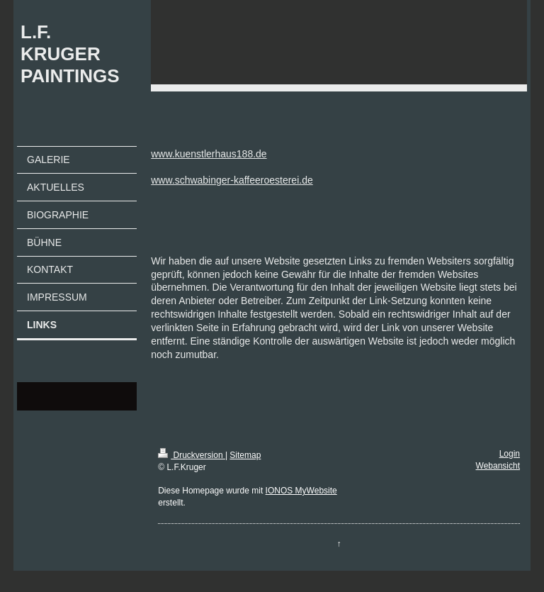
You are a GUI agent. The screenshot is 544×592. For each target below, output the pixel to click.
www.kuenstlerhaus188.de (208, 154)
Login (509, 454)
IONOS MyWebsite (301, 491)
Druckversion (191, 455)
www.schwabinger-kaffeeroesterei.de (232, 180)
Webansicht (498, 466)
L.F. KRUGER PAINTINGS (70, 53)
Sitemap (245, 455)
